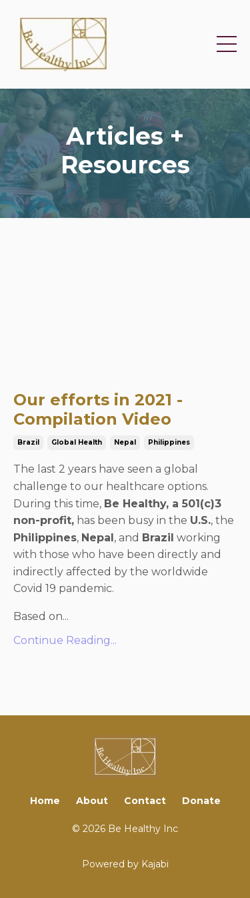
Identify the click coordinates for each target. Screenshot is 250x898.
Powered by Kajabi (125, 864)
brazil (28, 442)
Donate (201, 801)
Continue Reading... (65, 640)
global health (76, 442)
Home (45, 801)
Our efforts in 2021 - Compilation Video (98, 410)
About (92, 801)
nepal (125, 442)
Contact (145, 801)
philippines (169, 442)
